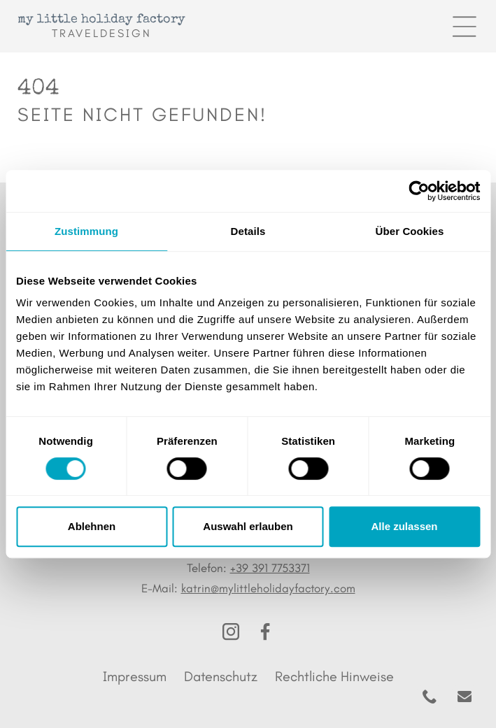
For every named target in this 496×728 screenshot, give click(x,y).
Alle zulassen (404, 526)
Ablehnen (91, 526)
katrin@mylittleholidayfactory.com (268, 588)
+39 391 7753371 (270, 568)
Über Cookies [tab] (410, 231)
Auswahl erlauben (247, 526)
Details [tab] (248, 231)
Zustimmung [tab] (86, 231)
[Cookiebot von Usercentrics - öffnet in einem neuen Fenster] (418, 190)
